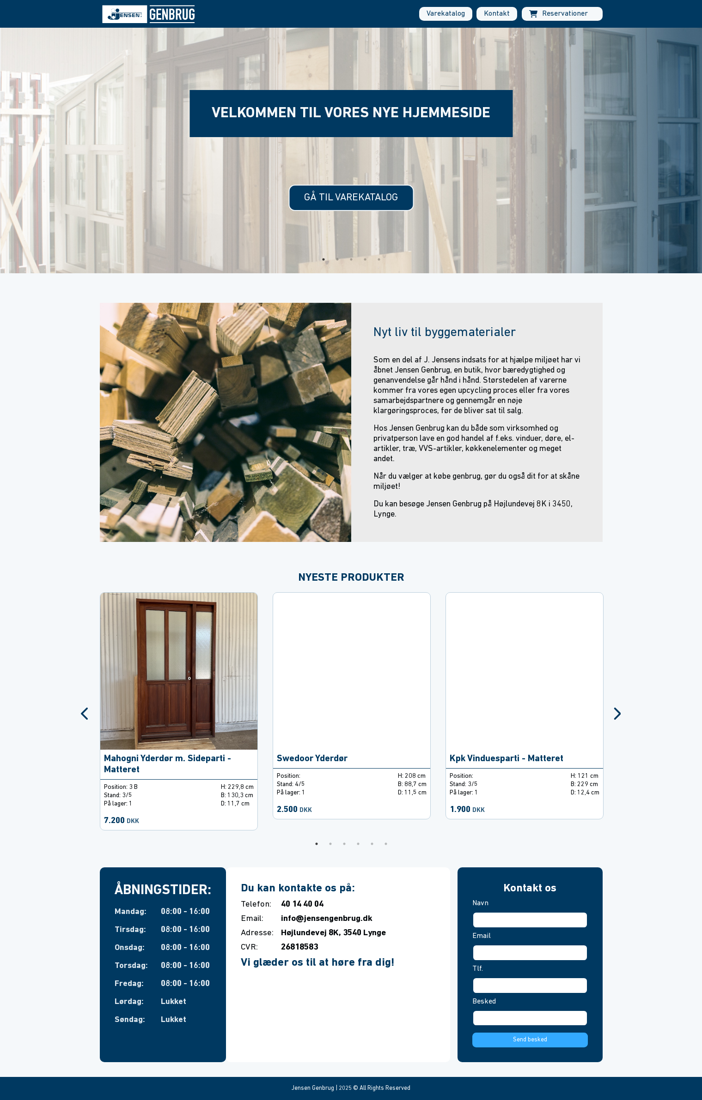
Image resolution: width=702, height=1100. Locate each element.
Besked (484, 1001)
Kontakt (497, 14)
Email (481, 936)
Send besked (530, 1040)
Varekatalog (446, 14)
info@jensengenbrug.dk (326, 918)
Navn (480, 903)
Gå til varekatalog (351, 197)
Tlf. (477, 969)
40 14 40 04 (302, 904)
